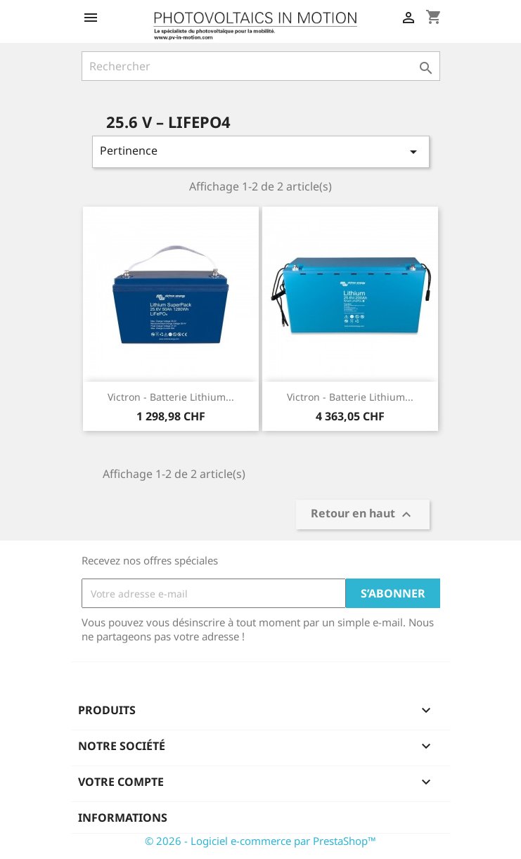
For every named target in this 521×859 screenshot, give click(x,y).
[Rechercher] (261, 66)
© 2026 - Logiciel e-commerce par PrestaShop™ (260, 841)
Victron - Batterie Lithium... (171, 396)
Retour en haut (363, 515)
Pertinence (261, 151)
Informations (122, 817)
